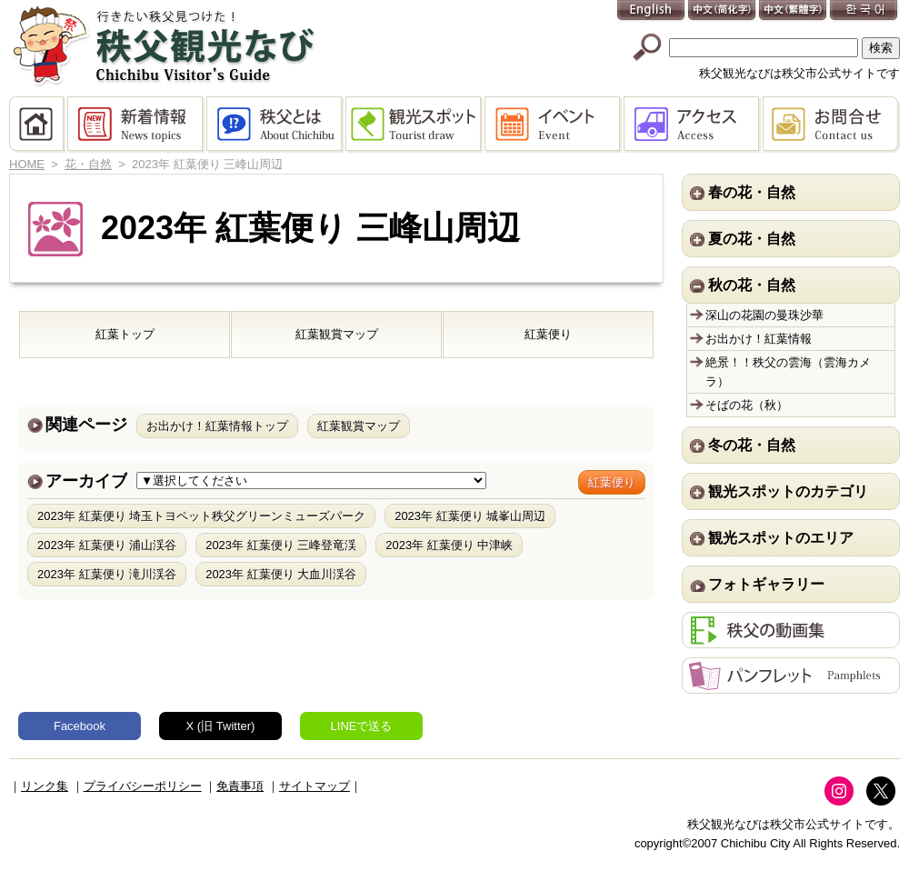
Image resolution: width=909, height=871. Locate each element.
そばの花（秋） (746, 405)
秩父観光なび (163, 46)
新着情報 (136, 124)
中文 (722, 11)
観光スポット (414, 124)
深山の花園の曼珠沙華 (764, 315)
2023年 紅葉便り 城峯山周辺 (470, 516)
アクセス (693, 124)
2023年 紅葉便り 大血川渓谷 (280, 574)
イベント (554, 124)
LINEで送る (362, 726)
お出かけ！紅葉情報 (758, 338)
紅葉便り (548, 334)
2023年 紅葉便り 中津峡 (449, 545)
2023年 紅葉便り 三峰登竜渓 (280, 545)
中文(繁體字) (793, 11)
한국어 (864, 11)
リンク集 (44, 786)
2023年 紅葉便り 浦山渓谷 (106, 545)
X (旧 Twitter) (220, 726)
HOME (38, 124)
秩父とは (275, 124)
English (651, 11)
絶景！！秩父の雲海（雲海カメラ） (788, 371)
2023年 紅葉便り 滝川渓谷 (106, 574)
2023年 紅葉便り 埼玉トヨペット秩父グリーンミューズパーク (201, 516)
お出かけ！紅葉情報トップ (217, 426)
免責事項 (240, 786)
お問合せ (831, 124)
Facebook (79, 726)
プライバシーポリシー (143, 786)
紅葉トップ (125, 334)
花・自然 (88, 164)
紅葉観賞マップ (336, 334)
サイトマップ (314, 786)
